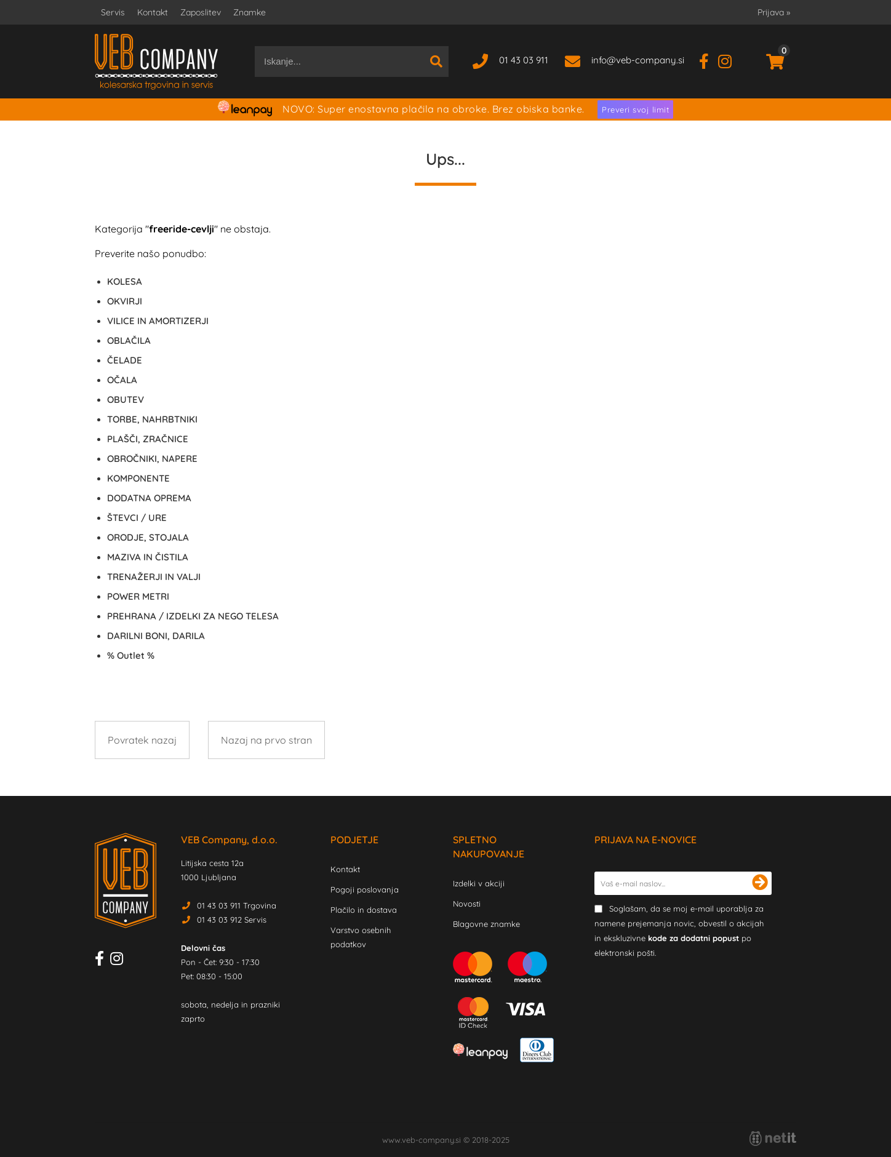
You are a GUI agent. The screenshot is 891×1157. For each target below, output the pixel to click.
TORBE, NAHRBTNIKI (152, 419)
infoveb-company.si (637, 60)
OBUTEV (125, 399)
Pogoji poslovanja (364, 889)
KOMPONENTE (138, 478)
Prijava (773, 12)
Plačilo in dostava (363, 910)
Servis (113, 12)
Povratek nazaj (142, 740)
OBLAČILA (129, 340)
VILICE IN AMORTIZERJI (158, 321)
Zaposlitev (200, 12)
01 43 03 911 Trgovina (236, 905)
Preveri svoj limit (635, 109)
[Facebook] (708, 60)
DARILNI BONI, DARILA (156, 636)
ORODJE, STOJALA (148, 537)
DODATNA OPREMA (149, 498)
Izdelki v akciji (479, 883)
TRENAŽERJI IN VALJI (154, 576)
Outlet (131, 655)
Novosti (467, 904)
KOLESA (124, 281)
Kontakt (152, 12)
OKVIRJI (124, 301)
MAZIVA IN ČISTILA (147, 557)
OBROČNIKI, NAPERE (152, 458)
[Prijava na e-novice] (760, 883)
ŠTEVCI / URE (137, 517)
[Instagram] (729, 60)
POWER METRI (138, 596)
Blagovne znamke (486, 924)
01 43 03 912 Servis (231, 919)
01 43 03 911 (523, 60)
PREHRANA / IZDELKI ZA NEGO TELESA (193, 616)
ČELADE (124, 360)
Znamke (249, 12)
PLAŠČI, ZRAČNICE (147, 439)
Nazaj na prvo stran (266, 740)
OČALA (122, 380)
